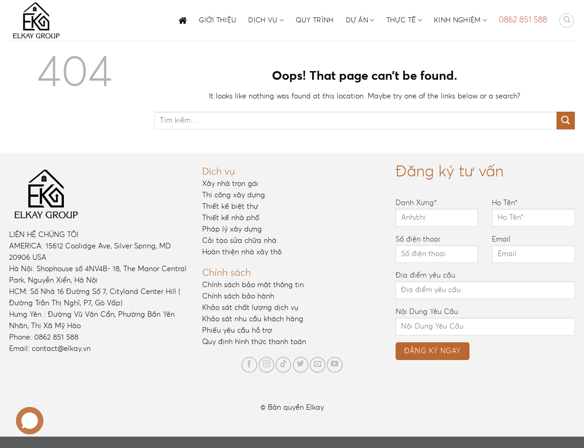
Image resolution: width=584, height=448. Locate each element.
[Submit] (566, 120)
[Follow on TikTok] (283, 364)
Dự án (360, 20)
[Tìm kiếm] (566, 20)
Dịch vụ (266, 20)
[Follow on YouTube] (334, 364)
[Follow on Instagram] (266, 364)
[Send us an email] (317, 364)
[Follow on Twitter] (300, 364)
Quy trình (315, 20)
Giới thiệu (217, 20)
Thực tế (404, 20)
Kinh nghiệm (460, 20)
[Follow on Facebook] (249, 364)
